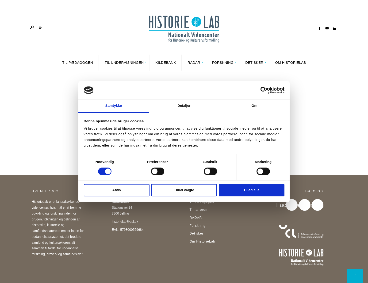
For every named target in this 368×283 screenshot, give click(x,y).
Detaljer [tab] (184, 106)
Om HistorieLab (290, 62)
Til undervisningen (124, 62)
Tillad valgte (184, 190)
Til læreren (198, 209)
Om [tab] (254, 106)
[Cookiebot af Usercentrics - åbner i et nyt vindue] (263, 90)
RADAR (194, 62)
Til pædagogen (77, 62)
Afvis (116, 190)
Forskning (223, 62)
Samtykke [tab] (113, 106)
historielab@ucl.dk (125, 221)
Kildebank (165, 62)
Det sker (254, 62)
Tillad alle (251, 190)
